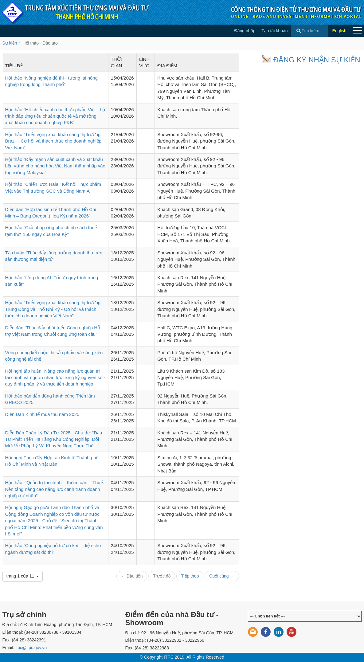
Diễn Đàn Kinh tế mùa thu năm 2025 (42, 414)
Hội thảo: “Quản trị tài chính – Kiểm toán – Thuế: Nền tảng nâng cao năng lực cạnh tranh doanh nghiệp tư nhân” (54, 489)
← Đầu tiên (132, 576)
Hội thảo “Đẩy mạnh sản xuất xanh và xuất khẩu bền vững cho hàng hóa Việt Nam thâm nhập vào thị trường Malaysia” (55, 166)
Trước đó (161, 576)
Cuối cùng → (221, 576)
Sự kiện (9, 43)
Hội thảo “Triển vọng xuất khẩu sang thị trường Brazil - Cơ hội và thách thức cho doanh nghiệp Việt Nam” (53, 141)
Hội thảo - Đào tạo (39, 43)
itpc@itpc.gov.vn (31, 647)
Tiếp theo (190, 576)
